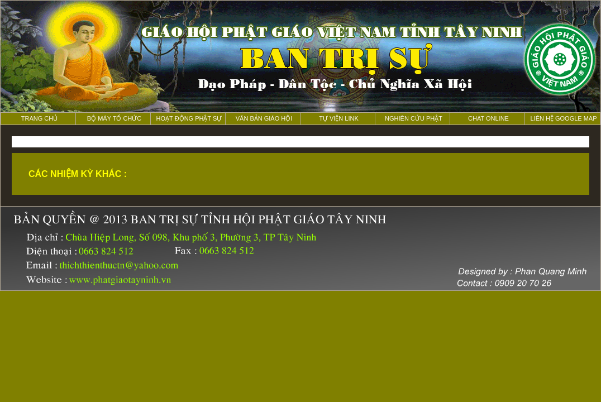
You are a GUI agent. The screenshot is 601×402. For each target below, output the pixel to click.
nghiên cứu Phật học (413, 120)
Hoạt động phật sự (189, 118)
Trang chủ (39, 118)
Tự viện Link (339, 118)
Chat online (488, 118)
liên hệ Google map (563, 118)
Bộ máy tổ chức (114, 118)
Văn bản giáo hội (264, 118)
